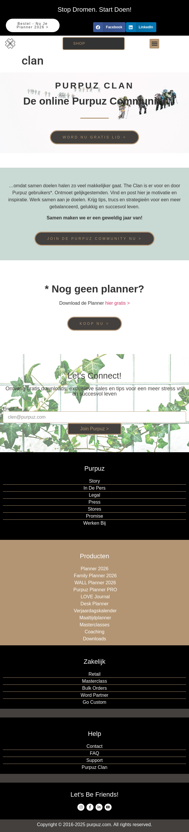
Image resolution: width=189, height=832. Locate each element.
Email (9, 409)
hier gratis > (117, 303)
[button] (109, 27)
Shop (79, 43)
